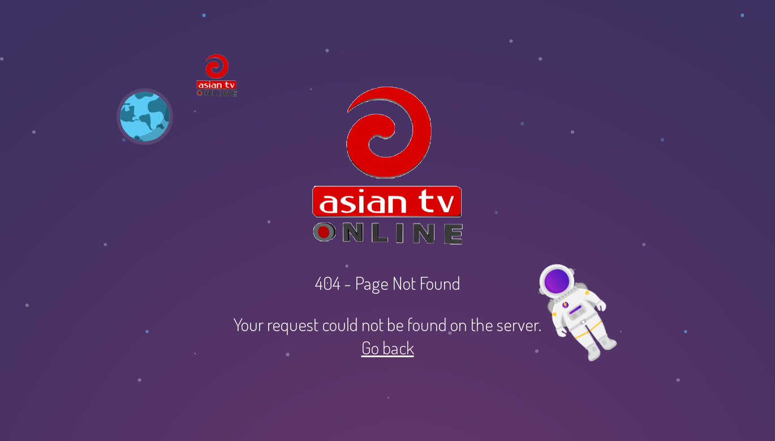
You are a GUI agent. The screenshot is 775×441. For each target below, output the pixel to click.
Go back (387, 347)
